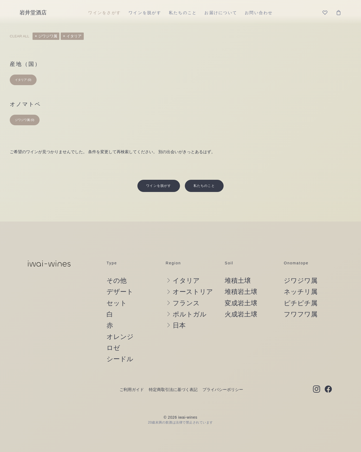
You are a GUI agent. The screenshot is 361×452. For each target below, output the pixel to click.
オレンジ (120, 324)
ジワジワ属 (47, 36)
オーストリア (193, 279)
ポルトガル (190, 302)
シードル (120, 347)
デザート (120, 279)
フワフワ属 (300, 302)
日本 (179, 313)
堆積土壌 (238, 268)
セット (117, 290)
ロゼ (113, 335)
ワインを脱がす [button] (158, 174)
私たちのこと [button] (204, 174)
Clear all (19, 36)
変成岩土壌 (241, 290)
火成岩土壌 (241, 302)
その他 (117, 268)
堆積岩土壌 (241, 279)
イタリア (74, 36)
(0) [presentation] (29, 79)
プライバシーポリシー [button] (222, 377)
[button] (316, 378)
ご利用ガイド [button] (132, 377)
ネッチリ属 (300, 279)
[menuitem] (104, 12)
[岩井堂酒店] (33, 12)
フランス (186, 290)
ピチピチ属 (300, 290)
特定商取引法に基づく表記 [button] (173, 377)
